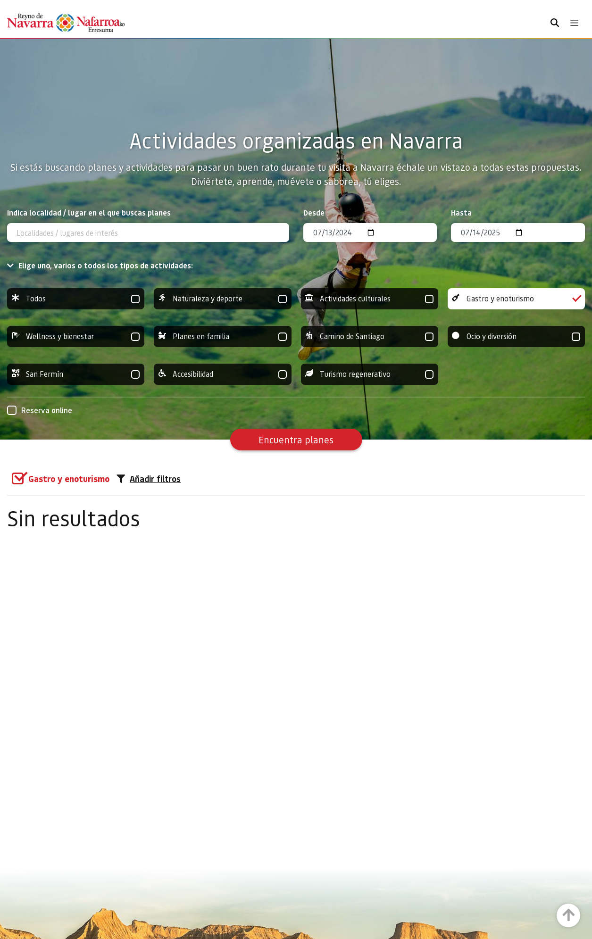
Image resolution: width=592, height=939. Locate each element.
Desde (314, 212)
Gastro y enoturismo (516, 298)
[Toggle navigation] (574, 23)
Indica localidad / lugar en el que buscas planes (89, 212)
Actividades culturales (369, 298)
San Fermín (75, 374)
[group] (75, 298)
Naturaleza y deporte (222, 298)
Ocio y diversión (516, 336)
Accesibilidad (222, 374)
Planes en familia (222, 336)
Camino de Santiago (369, 336)
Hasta (461, 212)
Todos (75, 298)
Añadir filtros (149, 478)
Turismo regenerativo (369, 374)
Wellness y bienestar (75, 336)
